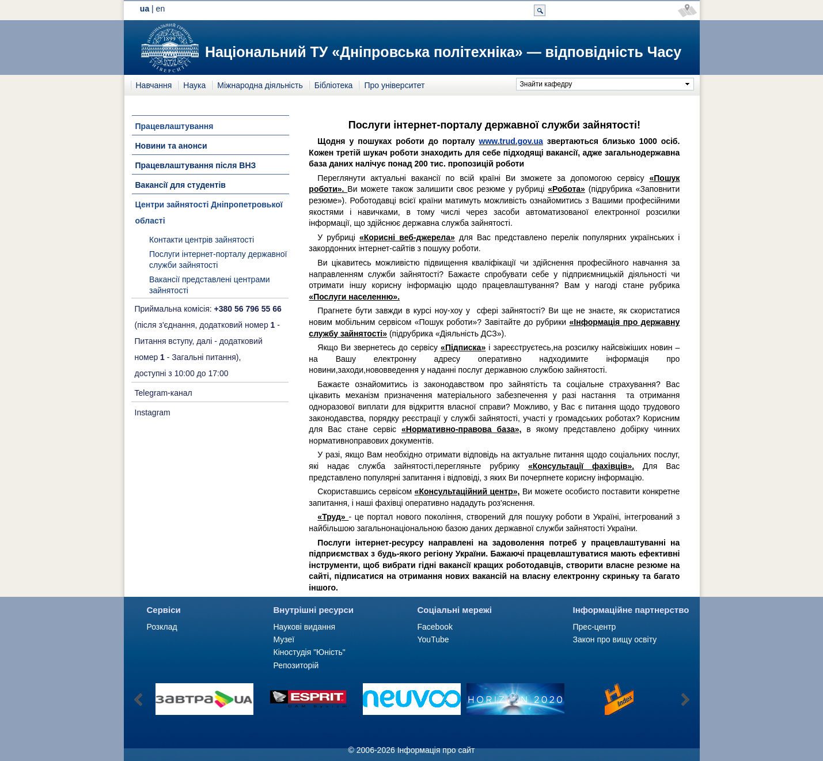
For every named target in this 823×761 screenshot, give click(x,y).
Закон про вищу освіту (615, 639)
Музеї (284, 639)
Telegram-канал (163, 392)
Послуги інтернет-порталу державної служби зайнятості (218, 259)
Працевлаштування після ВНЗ (195, 165)
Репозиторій (296, 665)
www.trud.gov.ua (511, 141)
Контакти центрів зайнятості (201, 239)
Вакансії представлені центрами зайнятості (209, 285)
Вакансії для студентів (180, 185)
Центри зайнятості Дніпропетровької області (209, 212)
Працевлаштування (174, 126)
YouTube (433, 639)
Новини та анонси (171, 145)
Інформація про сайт (436, 750)
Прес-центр (594, 626)
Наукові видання (305, 626)
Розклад (162, 626)
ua (144, 8)
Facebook (435, 626)
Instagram (152, 412)
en (160, 8)
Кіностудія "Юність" (310, 652)
